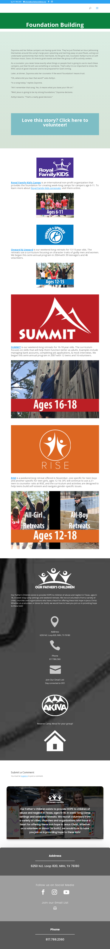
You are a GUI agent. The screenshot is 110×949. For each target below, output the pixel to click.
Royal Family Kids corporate (46, 188)
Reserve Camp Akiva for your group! (55, 723)
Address (55, 631)
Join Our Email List (55, 679)
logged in (24, 776)
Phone (55, 655)
